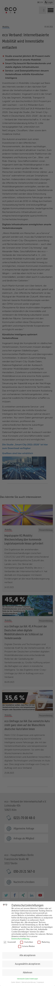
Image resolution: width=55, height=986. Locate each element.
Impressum (40, 980)
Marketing (44, 939)
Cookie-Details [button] (15, 980)
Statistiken (26, 939)
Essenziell (10, 939)
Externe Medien (26, 944)
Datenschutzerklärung (20, 936)
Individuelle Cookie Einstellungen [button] (27, 976)
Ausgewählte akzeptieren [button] (27, 961)
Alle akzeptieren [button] (27, 952)
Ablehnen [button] (27, 970)
